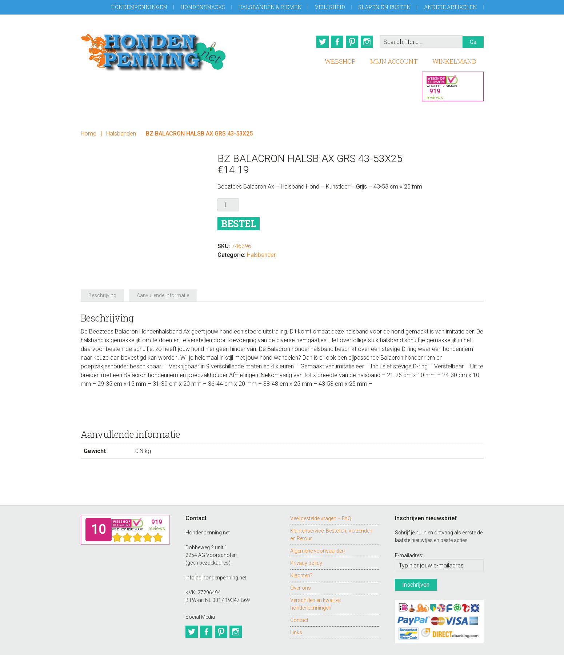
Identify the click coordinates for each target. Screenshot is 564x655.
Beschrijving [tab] (102, 275)
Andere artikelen (450, 7)
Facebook (335, 42)
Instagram (368, 42)
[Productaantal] (228, 203)
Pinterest (351, 42)
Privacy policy (306, 543)
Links (296, 612)
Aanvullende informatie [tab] (163, 275)
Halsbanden (121, 131)
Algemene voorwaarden (317, 530)
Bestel (238, 222)
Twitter (318, 42)
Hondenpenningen (139, 7)
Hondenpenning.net (153, 50)
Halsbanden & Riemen (270, 7)
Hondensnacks (202, 7)
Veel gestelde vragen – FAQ (320, 498)
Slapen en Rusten (384, 7)
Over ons (300, 567)
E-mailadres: (409, 535)
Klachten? (301, 555)
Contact (299, 600)
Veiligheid (330, 7)
